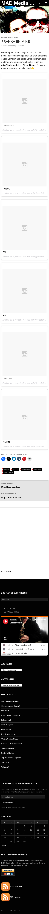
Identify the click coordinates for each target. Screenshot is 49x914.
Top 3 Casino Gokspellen (11, 757)
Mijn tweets (6, 571)
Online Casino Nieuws (10, 739)
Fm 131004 (7, 379)
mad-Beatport (7, 725)
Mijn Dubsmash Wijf (24, 495)
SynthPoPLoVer (7, 753)
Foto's (4, 37)
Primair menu (46, 3)
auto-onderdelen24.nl (10, 701)
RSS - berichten (11, 886)
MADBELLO (20, 46)
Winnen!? (5, 767)
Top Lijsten (5, 762)
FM (4, 252)
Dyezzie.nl (5, 711)
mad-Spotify (6, 729)
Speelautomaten (7, 748)
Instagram (26, 469)
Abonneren (8, 802)
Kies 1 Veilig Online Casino (12, 715)
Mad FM (6, 442)
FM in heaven (8, 126)
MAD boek (37, 469)
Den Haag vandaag (24, 485)
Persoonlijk (13, 37)
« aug (4, 845)
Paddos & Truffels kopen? (11, 743)
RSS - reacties (11, 897)
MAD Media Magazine (18, 3)
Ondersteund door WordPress (11, 911)
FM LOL (6, 189)
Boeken (6, 469)
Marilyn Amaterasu (9, 734)
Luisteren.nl (6, 720)
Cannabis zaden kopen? (10, 706)
